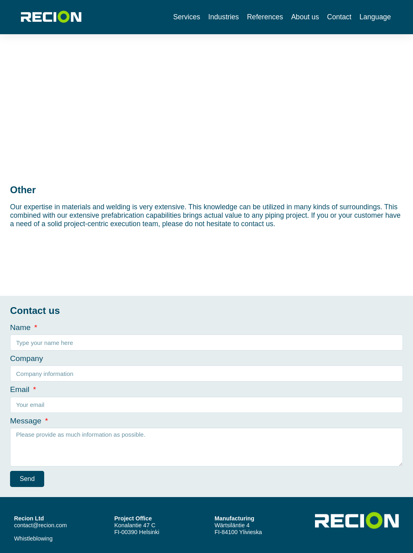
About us (305, 17)
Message (26, 421)
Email (20, 389)
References (265, 17)
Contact (339, 17)
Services (186, 17)
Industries (223, 17)
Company (26, 358)
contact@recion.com (40, 525)
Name (21, 327)
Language (375, 17)
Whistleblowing (33, 538)
